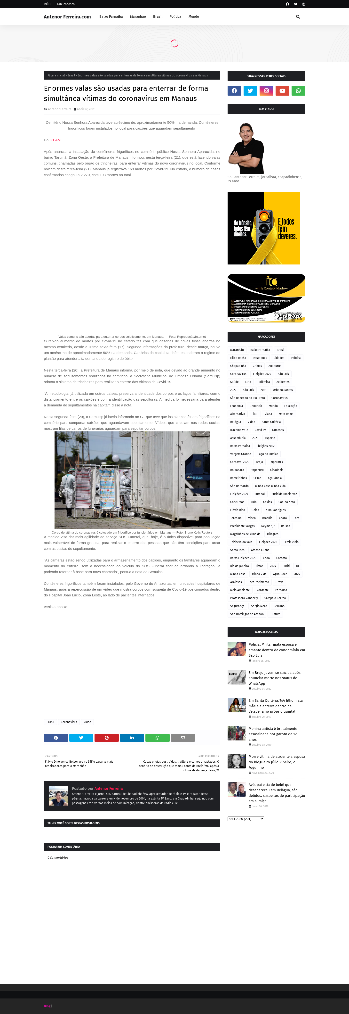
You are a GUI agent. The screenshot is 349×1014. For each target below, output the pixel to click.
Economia (236, 406)
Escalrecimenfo (258, 582)
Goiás (255, 510)
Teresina (236, 518)
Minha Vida (259, 574)
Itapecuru (257, 470)
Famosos (278, 430)
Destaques (260, 358)
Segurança (237, 606)
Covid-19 (260, 430)
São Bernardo (239, 486)
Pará (296, 518)
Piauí (255, 414)
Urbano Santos (283, 390)
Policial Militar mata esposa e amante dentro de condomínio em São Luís (277, 650)
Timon (259, 566)
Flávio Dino (237, 510)
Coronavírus (279, 398)
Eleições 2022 (266, 446)
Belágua (235, 422)
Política (296, 358)
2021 (263, 390)
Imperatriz (276, 462)
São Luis (248, 390)
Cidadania (277, 470)
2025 (297, 574)
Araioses (236, 582)
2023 (255, 438)
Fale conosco (66, 4)
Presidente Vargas (242, 526)
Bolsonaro (237, 470)
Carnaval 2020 (239, 462)
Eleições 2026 (268, 542)
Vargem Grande (240, 454)
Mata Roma (286, 414)
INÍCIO (48, 4)
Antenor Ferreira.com (67, 17)
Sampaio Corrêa (275, 598)
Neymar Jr (268, 526)
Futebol (260, 494)
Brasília (267, 518)
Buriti (286, 566)
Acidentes (283, 382)
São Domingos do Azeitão (247, 614)
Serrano (279, 606)
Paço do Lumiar (268, 454)
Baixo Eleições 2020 (243, 558)
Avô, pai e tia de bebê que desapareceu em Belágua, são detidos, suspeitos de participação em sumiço (277, 793)
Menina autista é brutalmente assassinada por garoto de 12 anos (273, 734)
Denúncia (256, 406)
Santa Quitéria (271, 422)
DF (298, 566)
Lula (254, 502)
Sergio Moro (259, 606)
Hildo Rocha (238, 358)
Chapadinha (238, 366)
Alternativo (237, 414)
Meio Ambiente (240, 590)
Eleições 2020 (262, 374)
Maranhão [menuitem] (138, 17)
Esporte (270, 438)
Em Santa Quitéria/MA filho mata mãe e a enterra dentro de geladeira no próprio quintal (276, 706)
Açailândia (275, 478)
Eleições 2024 (239, 494)
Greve (280, 582)
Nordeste (262, 590)
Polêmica (264, 382)
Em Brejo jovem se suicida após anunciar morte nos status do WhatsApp (275, 678)
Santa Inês (237, 550)
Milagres (272, 534)
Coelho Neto (286, 502)
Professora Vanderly (244, 598)
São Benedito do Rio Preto (247, 398)
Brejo (259, 462)
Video (252, 518)
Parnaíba (281, 590)
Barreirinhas (238, 478)
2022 (233, 390)
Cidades (279, 358)
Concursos (237, 502)
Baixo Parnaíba (260, 350)
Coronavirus (69, 722)
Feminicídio (291, 542)
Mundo (273, 406)
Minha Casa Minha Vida (270, 486)
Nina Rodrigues (276, 510)
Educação (290, 406)
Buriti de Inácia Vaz (284, 494)
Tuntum (275, 614)
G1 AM (55, 140)
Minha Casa (238, 574)
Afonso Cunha (260, 550)
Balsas (285, 526)
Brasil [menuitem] (157, 17)
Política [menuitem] (175, 17)
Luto (248, 382)
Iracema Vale (239, 430)
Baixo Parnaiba (240, 446)
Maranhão (237, 350)
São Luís (283, 374)
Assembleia (238, 438)
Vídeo (87, 722)
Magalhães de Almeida (245, 534)
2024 (273, 566)
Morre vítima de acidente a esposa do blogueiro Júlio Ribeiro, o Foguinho (277, 762)
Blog (47, 1006)
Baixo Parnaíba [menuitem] (111, 17)
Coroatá (281, 558)
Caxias (267, 502)
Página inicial (56, 75)
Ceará (283, 518)
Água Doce (280, 574)
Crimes (257, 366)
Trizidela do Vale (241, 542)
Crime (257, 478)
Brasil (71, 75)
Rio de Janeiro (239, 566)
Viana (268, 414)
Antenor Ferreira (59, 109)
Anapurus (275, 366)
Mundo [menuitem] (194, 17)
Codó (266, 558)
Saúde (234, 382)
